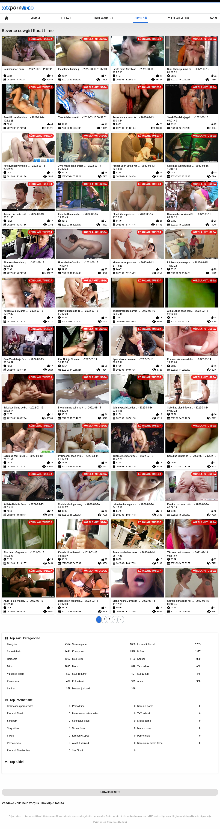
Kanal (214, 18)
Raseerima (38, 681)
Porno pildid (169, 735)
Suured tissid (38, 651)
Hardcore (38, 659)
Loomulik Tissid (169, 644)
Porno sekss (38, 743)
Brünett (169, 651)
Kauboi (169, 659)
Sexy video (38, 728)
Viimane (36, 18)
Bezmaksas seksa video (104, 713)
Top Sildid (17, 762)
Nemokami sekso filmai (169, 743)
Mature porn (169, 728)
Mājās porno (169, 720)
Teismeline (169, 666)
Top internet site (21, 700)
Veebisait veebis (178, 18)
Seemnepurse (104, 644)
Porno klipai (104, 706)
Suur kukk (104, 659)
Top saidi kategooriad (25, 638)
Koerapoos (104, 651)
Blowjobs (38, 644)
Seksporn (38, 720)
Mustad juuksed (104, 688)
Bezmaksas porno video (38, 706)
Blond (104, 666)
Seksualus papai (104, 720)
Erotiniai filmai (38, 713)
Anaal (169, 681)
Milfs (38, 666)
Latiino (38, 688)
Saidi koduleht (6, 18)
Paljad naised (99, 822)
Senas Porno (104, 728)
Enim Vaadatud (103, 18)
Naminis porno (169, 706)
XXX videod (169, 713)
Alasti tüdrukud (104, 743)
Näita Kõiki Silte (110, 792)
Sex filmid (104, 750)
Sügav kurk (169, 673)
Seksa (38, 735)
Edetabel (67, 18)
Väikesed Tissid (38, 673)
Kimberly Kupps (104, 735)
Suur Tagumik (104, 673)
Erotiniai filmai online (38, 750)
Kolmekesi (104, 681)
